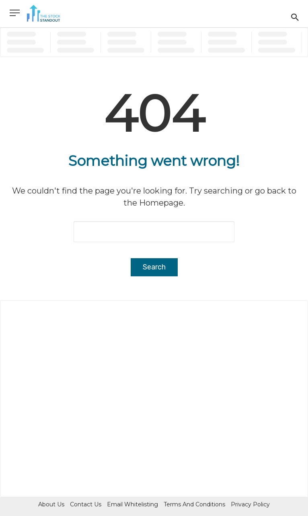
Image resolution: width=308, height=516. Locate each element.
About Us (51, 504)
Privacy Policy (250, 504)
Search (154, 267)
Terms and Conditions (194, 504)
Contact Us (85, 504)
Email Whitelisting (132, 504)
